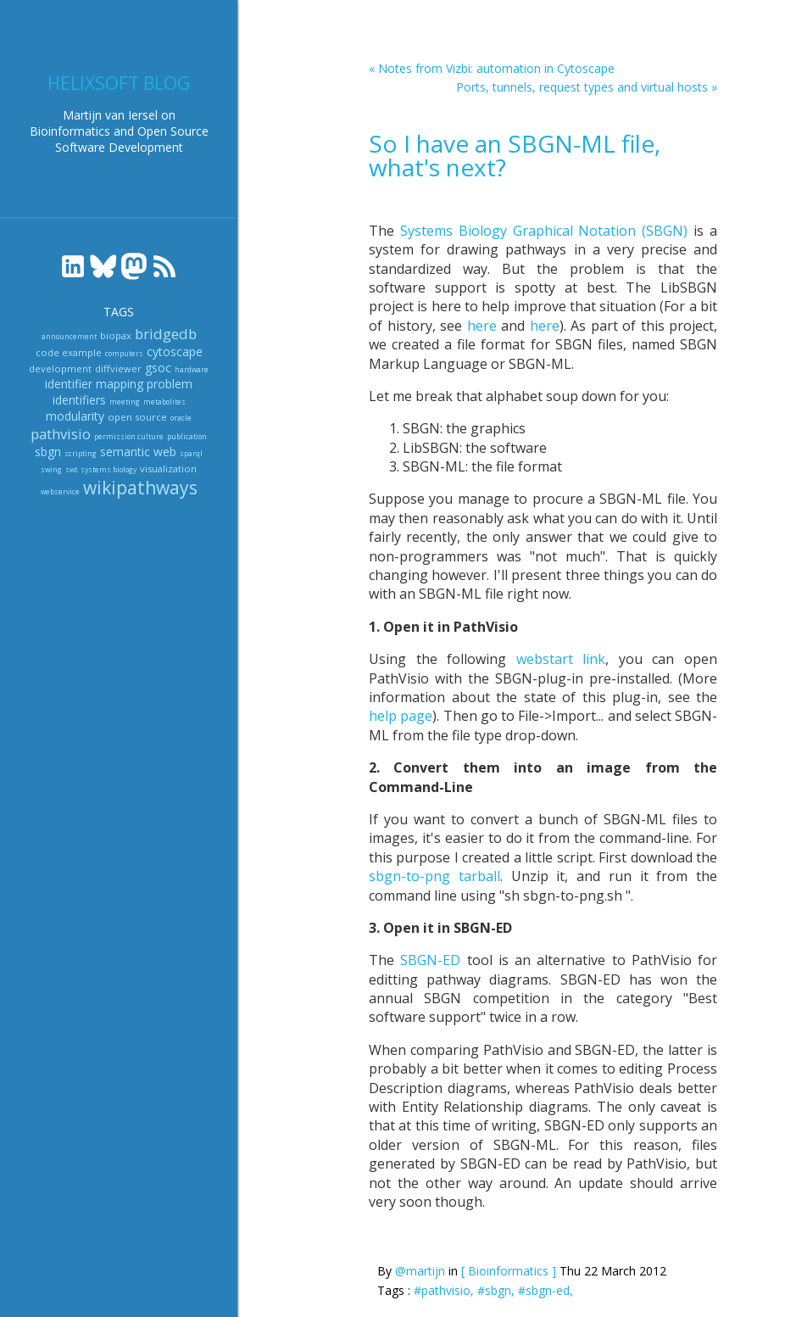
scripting (80, 453)
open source (137, 416)
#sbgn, (497, 1290)
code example (69, 352)
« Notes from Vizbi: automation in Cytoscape (492, 68)
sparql (191, 453)
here (482, 325)
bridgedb (166, 333)
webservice (60, 491)
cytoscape (175, 351)
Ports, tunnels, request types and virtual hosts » (586, 87)
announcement (69, 336)
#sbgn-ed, (545, 1290)
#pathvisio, (445, 1290)
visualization (168, 468)
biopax (115, 335)
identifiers (79, 400)
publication (187, 436)
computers (124, 353)
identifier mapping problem (118, 384)
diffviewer (118, 368)
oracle (181, 417)
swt (71, 469)
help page (400, 715)
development (60, 368)
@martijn (420, 1271)
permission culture (129, 436)
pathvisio (61, 434)
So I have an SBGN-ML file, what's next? (514, 155)
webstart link (561, 659)
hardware (192, 369)
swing (51, 469)
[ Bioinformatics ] (508, 1271)
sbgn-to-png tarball (434, 876)
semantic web (138, 452)
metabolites (164, 401)
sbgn (48, 452)
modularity (75, 416)
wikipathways (140, 487)
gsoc (158, 368)
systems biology (108, 469)
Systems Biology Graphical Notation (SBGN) (544, 230)
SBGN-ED (430, 960)
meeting (124, 401)
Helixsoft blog (118, 83)
